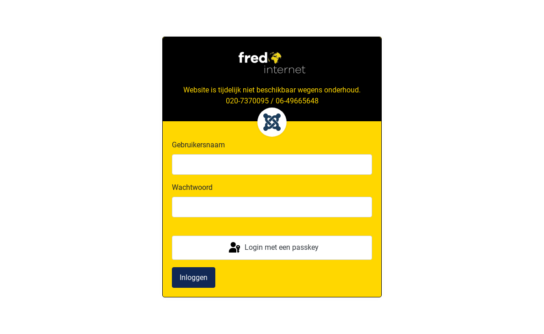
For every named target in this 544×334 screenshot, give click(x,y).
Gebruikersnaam (198, 144)
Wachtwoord (192, 187)
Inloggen (194, 277)
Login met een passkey (273, 248)
